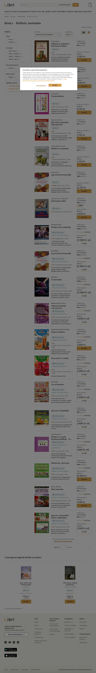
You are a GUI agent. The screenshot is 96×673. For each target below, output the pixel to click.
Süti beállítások (41, 85)
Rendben (55, 85)
